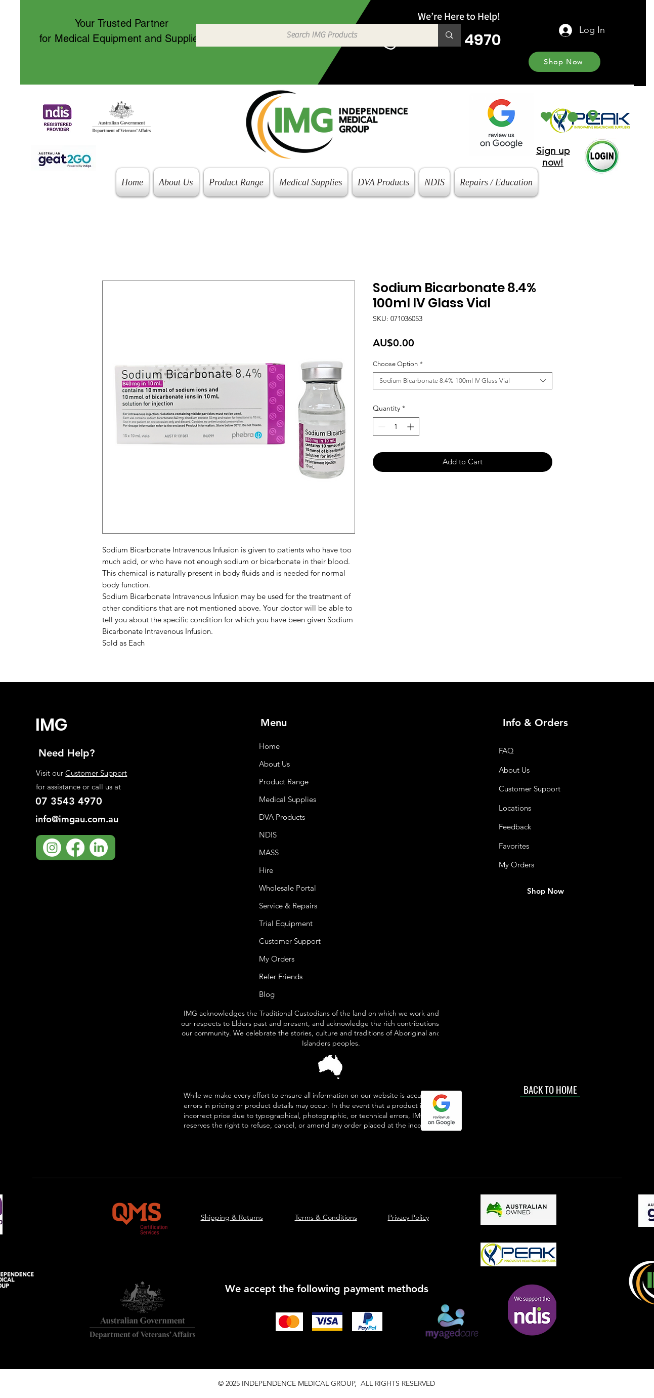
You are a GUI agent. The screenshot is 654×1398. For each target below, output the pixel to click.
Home (269, 746)
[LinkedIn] (99, 847)
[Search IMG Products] (312, 35)
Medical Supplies (287, 799)
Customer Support (96, 773)
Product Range (284, 781)
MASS (269, 852)
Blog (267, 994)
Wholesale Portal (287, 888)
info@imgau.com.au (76, 819)
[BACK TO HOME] (550, 1089)
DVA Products (282, 817)
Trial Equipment (286, 923)
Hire (266, 870)
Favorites (514, 846)
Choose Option (398, 364)
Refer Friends (280, 976)
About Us (274, 764)
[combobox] (462, 380)
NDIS (268, 835)
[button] (567, 117)
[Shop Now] (564, 62)
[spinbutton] (396, 426)
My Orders (276, 959)
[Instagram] (52, 847)
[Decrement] (380, 426)
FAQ (506, 750)
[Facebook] (75, 847)
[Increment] (411, 426)
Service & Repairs (288, 905)
